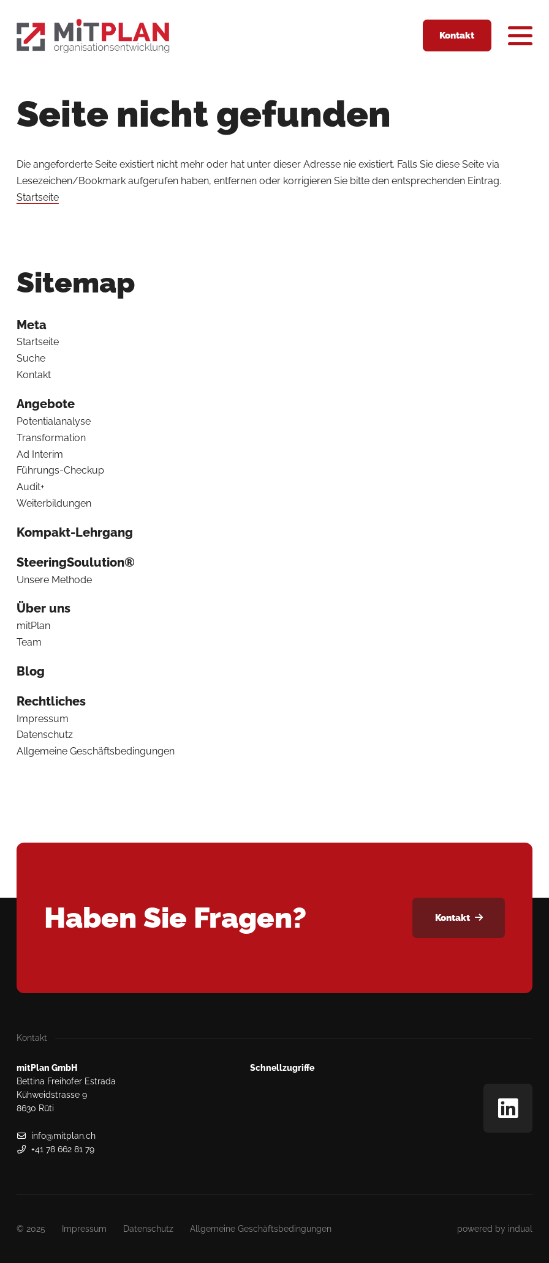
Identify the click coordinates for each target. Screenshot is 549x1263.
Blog (31, 671)
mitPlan (33, 626)
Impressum (43, 719)
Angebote (46, 404)
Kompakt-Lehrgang (75, 532)
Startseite (38, 197)
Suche (31, 358)
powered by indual (494, 1229)
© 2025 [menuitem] (31, 1229)
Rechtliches (51, 701)
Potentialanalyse (54, 421)
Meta (32, 325)
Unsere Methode (54, 580)
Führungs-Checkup (60, 470)
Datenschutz (45, 734)
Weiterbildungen (54, 503)
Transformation (51, 438)
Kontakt (34, 375)
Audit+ (31, 487)
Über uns (43, 608)
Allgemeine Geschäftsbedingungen (96, 751)
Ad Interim (40, 454)
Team (29, 642)
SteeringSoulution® (76, 562)
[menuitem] (274, 325)
